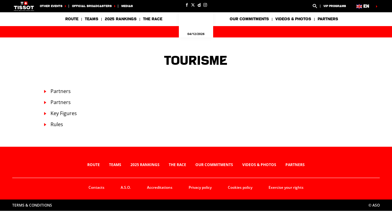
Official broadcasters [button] (92, 6)
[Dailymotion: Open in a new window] (199, 5)
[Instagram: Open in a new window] (205, 5)
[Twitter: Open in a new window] (193, 5)
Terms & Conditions (32, 205)
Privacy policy (200, 187)
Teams (115, 164)
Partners (328, 19)
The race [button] (152, 19)
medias (127, 6)
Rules (57, 124)
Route (71, 19)
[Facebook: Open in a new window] (187, 5)
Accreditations (159, 187)
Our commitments (214, 164)
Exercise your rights (286, 187)
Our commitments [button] (249, 19)
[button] (315, 6)
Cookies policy (240, 187)
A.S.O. (126, 187)
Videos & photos (293, 19)
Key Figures (64, 113)
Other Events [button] (51, 6)
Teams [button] (91, 19)
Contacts (96, 187)
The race (177, 164)
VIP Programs (334, 6)
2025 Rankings (121, 19)
